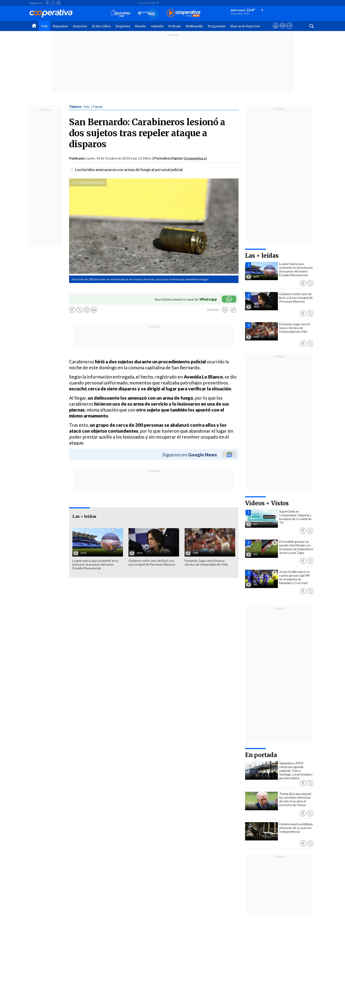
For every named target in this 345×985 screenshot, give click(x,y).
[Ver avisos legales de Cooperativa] (276, 30)
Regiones (123, 26)
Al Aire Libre (101, 26)
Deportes (80, 26)
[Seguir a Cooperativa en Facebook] (47, 3)
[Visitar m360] (282, 30)
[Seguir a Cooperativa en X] (53, 3)
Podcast (174, 26)
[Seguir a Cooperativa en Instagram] (58, 3)
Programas (216, 26)
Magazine (60, 26)
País (44, 26)
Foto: (75, 182)
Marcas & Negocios (245, 26)
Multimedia (194, 26)
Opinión (157, 26)
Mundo (140, 26)
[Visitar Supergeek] (289, 30)
